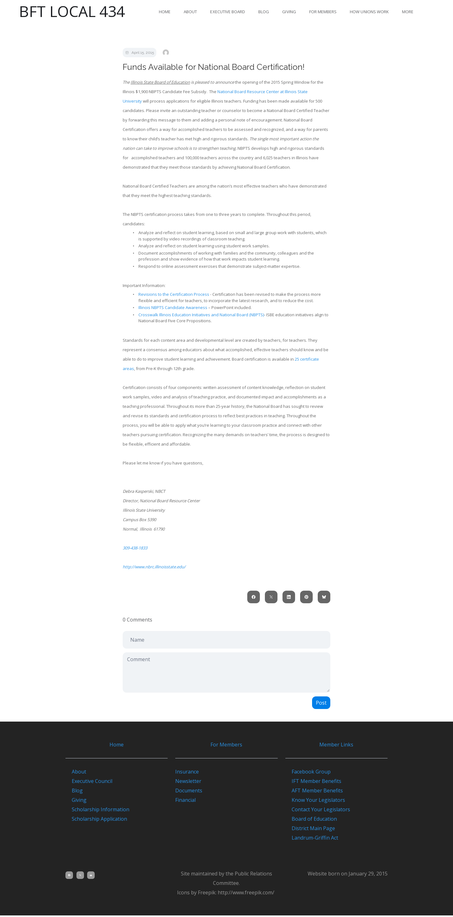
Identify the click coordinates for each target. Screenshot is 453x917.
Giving (289, 11)
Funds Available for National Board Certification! (214, 67)
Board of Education (311, 820)
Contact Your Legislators (317, 810)
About (190, 11)
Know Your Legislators (315, 801)
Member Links (336, 744)
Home (165, 11)
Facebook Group (308, 773)
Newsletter (188, 782)
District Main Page (310, 829)
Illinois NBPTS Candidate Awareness (172, 307)
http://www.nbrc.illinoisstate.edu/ (154, 567)
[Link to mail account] (92, 876)
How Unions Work (369, 11)
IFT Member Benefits (313, 782)
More (407, 11)
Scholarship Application (99, 820)
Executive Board (227, 11)
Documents (188, 792)
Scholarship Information (100, 810)
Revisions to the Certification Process (173, 294)
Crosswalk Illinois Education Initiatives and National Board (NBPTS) (201, 315)
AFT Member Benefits (314, 792)
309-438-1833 (135, 548)
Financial (185, 801)
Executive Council (92, 782)
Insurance (187, 773)
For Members (323, 11)
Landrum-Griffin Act (311, 839)
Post (321, 702)
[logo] (72, 11)
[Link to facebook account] (69, 876)
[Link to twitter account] (80, 876)
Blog (263, 11)
